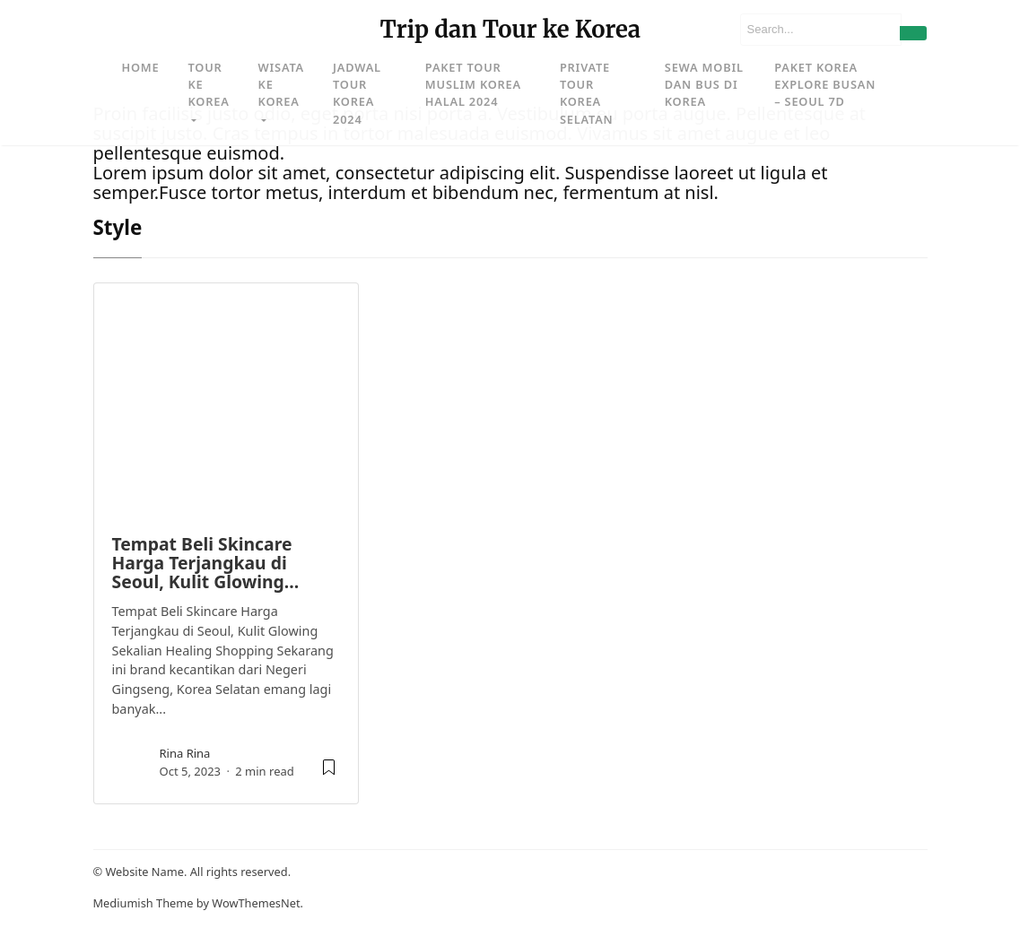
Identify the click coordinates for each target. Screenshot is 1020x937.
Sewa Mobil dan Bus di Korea (704, 84)
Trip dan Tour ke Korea (510, 29)
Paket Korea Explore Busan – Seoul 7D (825, 84)
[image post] (226, 399)
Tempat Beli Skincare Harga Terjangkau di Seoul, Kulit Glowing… (206, 563)
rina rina (185, 753)
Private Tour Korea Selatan (587, 93)
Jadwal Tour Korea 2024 (357, 93)
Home (141, 67)
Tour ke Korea (208, 84)
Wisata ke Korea (281, 84)
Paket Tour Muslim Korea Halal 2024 (473, 84)
